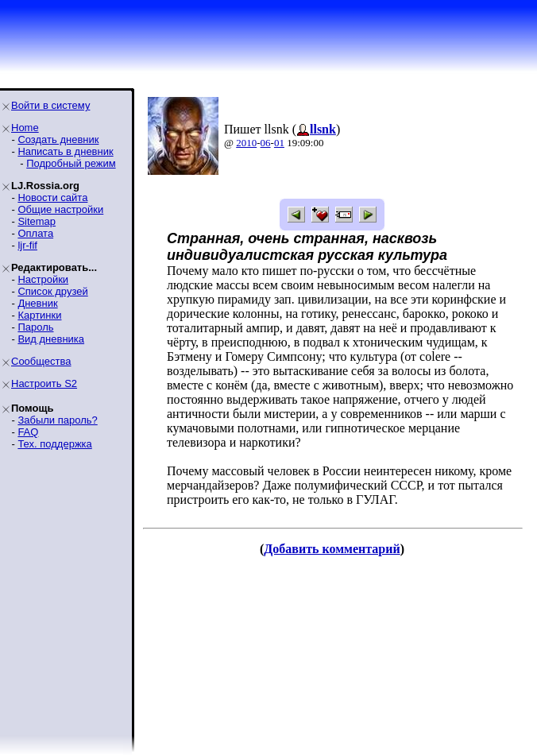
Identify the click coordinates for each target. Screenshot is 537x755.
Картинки (39, 315)
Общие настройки (60, 209)
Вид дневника (50, 339)
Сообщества (41, 361)
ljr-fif (27, 245)
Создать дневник (58, 139)
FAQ (27, 432)
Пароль (35, 327)
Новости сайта (52, 197)
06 (266, 143)
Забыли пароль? (57, 420)
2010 (246, 143)
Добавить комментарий (332, 549)
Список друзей (52, 291)
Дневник (37, 303)
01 (279, 143)
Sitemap (36, 221)
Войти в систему (50, 105)
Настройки (42, 279)
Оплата (35, 233)
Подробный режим (70, 163)
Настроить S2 (44, 383)
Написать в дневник (65, 151)
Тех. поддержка (54, 444)
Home (25, 128)
